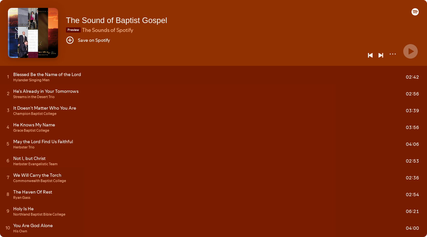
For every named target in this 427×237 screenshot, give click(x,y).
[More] (393, 54)
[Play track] (8, 77)
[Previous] (370, 55)
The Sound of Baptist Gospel (116, 20)
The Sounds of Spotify (107, 30)
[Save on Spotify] (88, 40)
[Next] (380, 55)
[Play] (410, 51)
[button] (415, 13)
